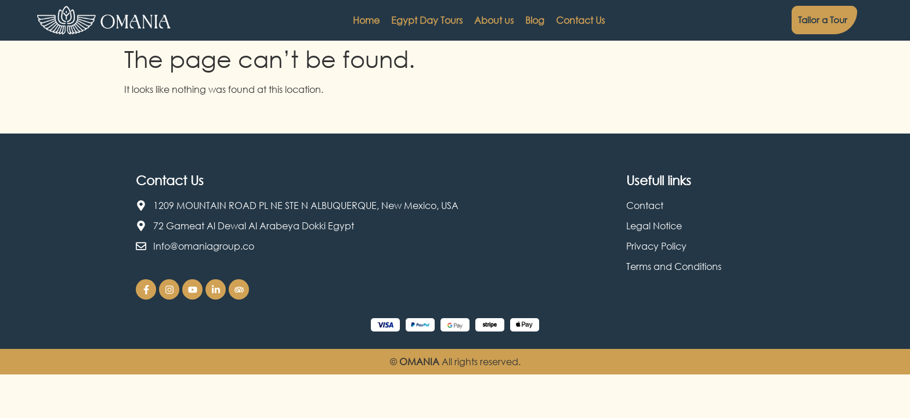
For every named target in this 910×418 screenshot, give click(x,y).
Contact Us (580, 20)
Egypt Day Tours (427, 20)
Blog (534, 20)
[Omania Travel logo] (104, 20)
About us (494, 20)
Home (366, 20)
